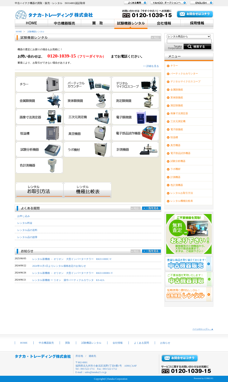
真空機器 (175, 145)
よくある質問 (141, 342)
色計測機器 (176, 185)
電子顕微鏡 (176, 129)
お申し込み (23, 216)
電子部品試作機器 (180, 153)
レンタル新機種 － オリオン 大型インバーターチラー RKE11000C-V (72, 259)
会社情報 (118, 342)
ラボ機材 (175, 169)
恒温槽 (174, 137)
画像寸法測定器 (179, 113)
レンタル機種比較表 (181, 200)
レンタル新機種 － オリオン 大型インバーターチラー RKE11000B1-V (72, 273)
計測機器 (175, 177)
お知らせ (165, 342)
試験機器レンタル (36, 31)
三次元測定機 (177, 121)
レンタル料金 (24, 223)
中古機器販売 (46, 342)
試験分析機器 (177, 161)
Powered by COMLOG (203, 378)
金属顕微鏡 (176, 89)
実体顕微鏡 (176, 97)
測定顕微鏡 (176, 105)
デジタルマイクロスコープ (185, 81)
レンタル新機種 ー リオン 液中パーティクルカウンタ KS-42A (68, 280)
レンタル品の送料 (27, 230)
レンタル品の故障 (27, 237)
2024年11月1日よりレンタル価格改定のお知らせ (59, 265)
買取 (67, 342)
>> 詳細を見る (151, 66)
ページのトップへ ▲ (203, 329)
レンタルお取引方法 (181, 193)
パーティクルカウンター (184, 73)
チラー (174, 65)
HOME (19, 31)
